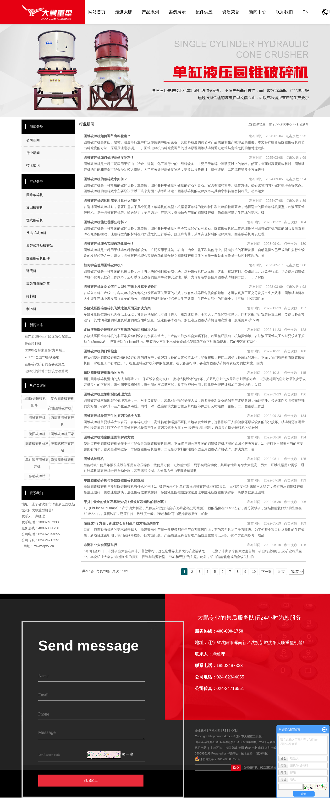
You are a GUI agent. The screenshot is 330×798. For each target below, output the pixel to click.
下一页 (266, 572)
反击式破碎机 (36, 233)
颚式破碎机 (34, 220)
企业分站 (200, 730)
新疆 (241, 747)
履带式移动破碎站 (39, 245)
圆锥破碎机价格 (37, 443)
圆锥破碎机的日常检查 (100, 351)
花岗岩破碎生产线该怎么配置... (48, 336)
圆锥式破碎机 (94, 459)
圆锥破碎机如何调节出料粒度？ (107, 136)
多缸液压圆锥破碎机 (244, 742)
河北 (254, 747)
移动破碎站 (37, 476)
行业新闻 (33, 153)
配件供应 (204, 12)
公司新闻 (33, 140)
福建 (235, 747)
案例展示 (177, 12)
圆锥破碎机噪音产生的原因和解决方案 (112, 416)
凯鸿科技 (262, 753)
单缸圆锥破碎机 (220, 742)
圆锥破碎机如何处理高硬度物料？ (109, 157)
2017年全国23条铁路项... (43, 357)
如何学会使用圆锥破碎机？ (104, 265)
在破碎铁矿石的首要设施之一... (48, 364)
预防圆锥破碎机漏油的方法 (104, 373)
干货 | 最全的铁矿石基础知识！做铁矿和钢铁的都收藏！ (125, 502)
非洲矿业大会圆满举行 (100, 545)
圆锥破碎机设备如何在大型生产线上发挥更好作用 (120, 287)
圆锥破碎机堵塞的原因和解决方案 (109, 437)
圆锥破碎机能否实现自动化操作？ (109, 244)
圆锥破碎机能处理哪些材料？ (105, 222)
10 (254, 572)
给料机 (31, 296)
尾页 (281, 572)
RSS (226, 730)
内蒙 (248, 747)
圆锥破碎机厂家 (62, 434)
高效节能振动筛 (38, 283)
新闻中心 (257, 12)
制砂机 (31, 309)
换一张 (127, 755)
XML (233, 730)
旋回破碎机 (34, 207)
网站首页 (96, 12)
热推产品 (200, 747)
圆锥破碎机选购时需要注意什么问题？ (112, 200)
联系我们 (284, 12)
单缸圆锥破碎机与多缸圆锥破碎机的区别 (114, 480)
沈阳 (228, 747)
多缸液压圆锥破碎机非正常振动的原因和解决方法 (120, 330)
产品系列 (150, 12)
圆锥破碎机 (34, 195)
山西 (261, 747)
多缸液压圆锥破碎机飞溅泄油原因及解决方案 (117, 308)
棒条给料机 (33, 343)
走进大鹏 (123, 12)
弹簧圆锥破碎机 (62, 460)
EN (305, 12)
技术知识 (33, 165)
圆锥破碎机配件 (38, 258)
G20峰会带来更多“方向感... (45, 350)
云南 (274, 747)
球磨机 (31, 271)
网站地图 (215, 730)
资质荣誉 (230, 12)
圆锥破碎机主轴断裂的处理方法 (107, 394)
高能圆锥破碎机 (60, 408)
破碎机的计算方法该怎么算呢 (46, 371)
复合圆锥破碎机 (62, 398)
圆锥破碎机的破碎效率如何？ (105, 179)
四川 (267, 747)
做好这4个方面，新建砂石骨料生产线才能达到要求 (121, 523)
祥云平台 (233, 753)
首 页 (272, 124)
